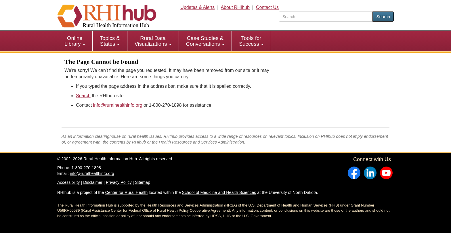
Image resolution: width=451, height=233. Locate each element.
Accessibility (68, 182)
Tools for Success (251, 41)
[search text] (326, 17)
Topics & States (110, 41)
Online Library (74, 41)
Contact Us (267, 7)
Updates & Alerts (197, 7)
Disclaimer (92, 182)
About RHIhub (235, 7)
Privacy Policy (119, 182)
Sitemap (142, 182)
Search (383, 16)
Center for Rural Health (126, 192)
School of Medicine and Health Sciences (219, 192)
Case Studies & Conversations (205, 41)
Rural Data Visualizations (153, 41)
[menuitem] (75, 41)
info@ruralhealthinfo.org (117, 105)
